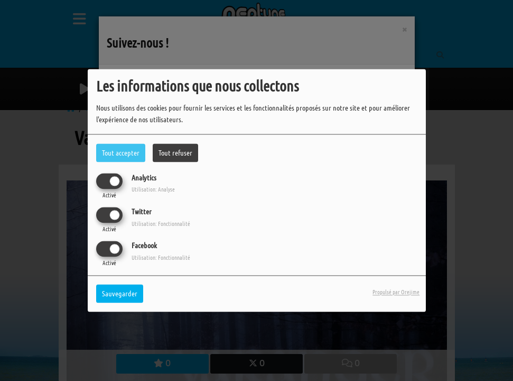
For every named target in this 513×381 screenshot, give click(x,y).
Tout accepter (120, 152)
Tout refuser (175, 152)
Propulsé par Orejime (395, 292)
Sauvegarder (119, 293)
